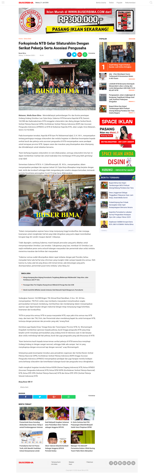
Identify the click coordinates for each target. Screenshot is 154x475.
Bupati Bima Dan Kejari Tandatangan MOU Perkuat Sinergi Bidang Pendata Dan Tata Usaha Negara (121, 109)
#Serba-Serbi (24, 387)
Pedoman (90, 462)
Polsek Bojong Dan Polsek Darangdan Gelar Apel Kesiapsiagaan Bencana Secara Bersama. (121, 204)
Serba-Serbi (27, 39)
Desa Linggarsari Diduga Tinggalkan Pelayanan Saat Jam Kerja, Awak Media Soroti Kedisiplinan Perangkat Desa (121, 195)
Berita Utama (101, 3)
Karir (70, 464)
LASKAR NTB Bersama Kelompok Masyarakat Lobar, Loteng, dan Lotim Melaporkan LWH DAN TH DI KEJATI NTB (122, 87)
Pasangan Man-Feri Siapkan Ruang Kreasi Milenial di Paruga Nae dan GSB (48, 285)
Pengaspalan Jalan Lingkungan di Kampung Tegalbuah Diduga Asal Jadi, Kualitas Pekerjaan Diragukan (122, 98)
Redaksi (71, 462)
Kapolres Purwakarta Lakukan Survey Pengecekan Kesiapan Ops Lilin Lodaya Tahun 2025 (120, 214)
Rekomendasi (130, 3)
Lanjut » (131, 230)
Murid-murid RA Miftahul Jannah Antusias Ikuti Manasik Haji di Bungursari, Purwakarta (53, 290)
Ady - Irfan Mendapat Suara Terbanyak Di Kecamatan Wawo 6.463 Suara (121, 76)
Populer (119, 3)
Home (21, 39)
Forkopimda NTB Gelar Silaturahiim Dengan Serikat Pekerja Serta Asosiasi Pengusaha (54, 45)
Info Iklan (54, 464)
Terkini (111, 3)
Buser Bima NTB (83, 470)
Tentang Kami (56, 462)
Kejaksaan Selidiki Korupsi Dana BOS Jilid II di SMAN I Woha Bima (121, 223)
